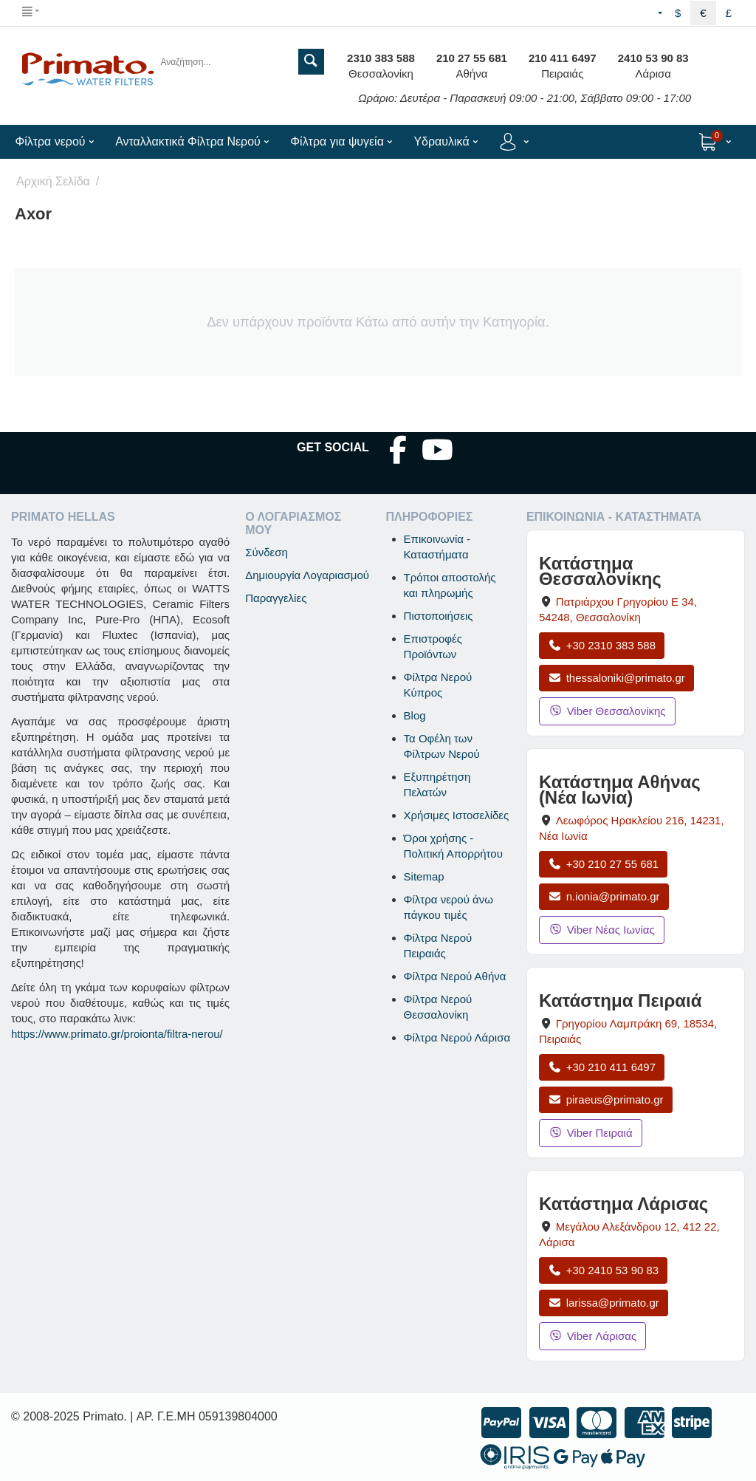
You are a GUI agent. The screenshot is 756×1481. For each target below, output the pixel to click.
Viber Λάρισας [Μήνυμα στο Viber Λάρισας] (592, 1336)
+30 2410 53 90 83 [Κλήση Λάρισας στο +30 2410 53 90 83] (603, 1270)
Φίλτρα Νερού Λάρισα (457, 1037)
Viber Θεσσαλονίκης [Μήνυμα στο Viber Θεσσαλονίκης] (607, 711)
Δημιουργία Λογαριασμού (307, 575)
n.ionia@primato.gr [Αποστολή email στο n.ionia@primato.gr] (604, 896)
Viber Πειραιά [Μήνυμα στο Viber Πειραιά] (591, 1132)
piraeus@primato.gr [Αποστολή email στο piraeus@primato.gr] (606, 1099)
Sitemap (424, 876)
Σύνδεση (266, 552)
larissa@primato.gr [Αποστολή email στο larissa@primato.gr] (603, 1302)
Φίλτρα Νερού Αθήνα (455, 976)
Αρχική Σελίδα (53, 181)
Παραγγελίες (275, 598)
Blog (415, 715)
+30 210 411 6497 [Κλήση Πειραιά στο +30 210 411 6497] (602, 1067)
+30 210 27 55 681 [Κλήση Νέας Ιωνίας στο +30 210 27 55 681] (603, 864)
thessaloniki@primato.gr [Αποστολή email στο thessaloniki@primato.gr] (616, 677)
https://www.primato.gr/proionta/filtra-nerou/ (117, 1033)
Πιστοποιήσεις (438, 615)
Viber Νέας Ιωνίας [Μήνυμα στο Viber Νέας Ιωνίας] (602, 929)
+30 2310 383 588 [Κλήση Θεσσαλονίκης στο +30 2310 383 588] (602, 645)
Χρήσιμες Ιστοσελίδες (456, 815)
